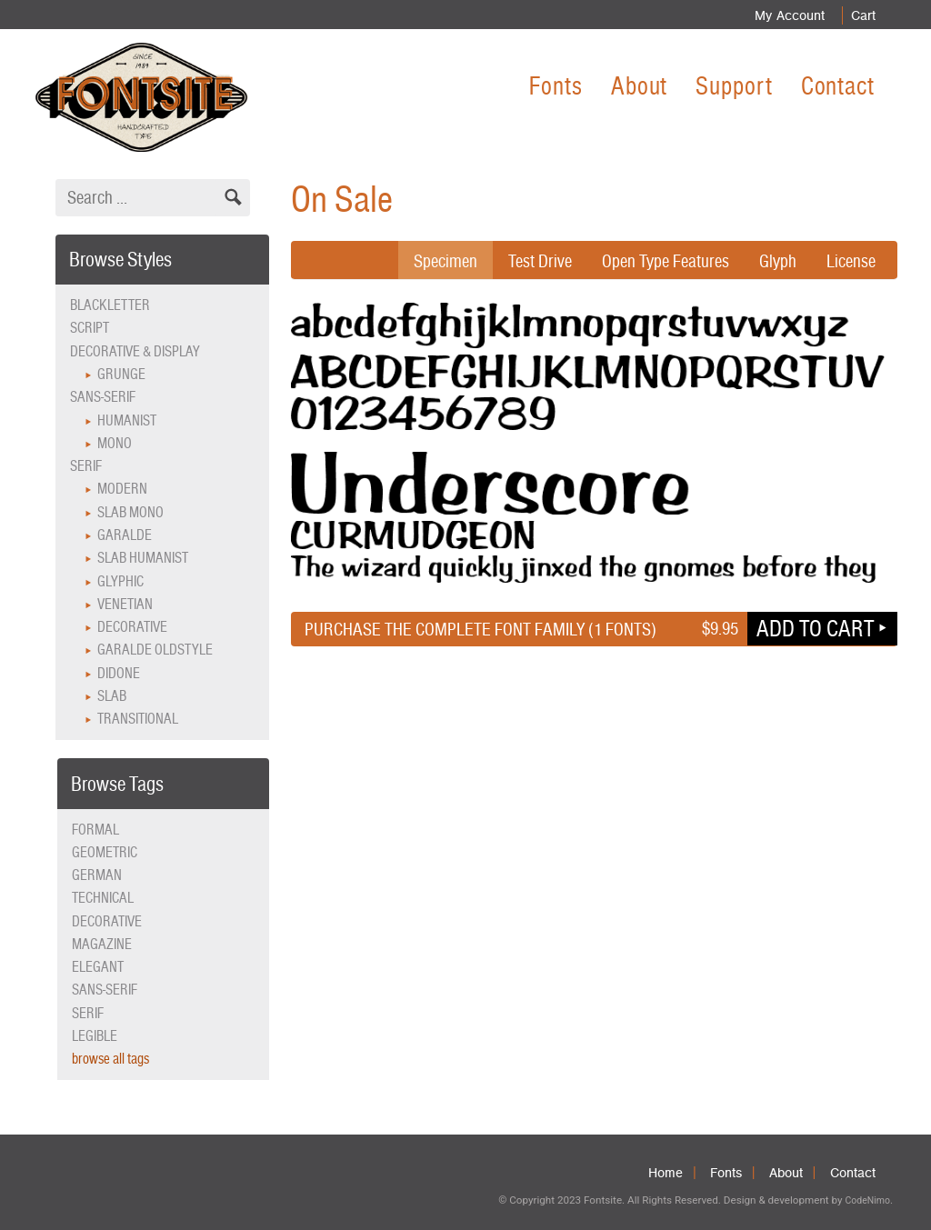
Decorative (132, 626)
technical (103, 897)
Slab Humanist (142, 557)
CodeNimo (867, 1200)
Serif (86, 466)
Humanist (126, 420)
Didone (118, 673)
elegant (98, 966)
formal (95, 829)
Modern (122, 488)
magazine (102, 944)
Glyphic (120, 581)
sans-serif (104, 989)
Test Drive (540, 261)
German (97, 875)
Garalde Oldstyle (155, 649)
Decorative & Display (135, 351)
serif (88, 1013)
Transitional (137, 718)
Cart (862, 15)
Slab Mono (130, 512)
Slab (111, 696)
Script (89, 327)
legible (94, 1036)
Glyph (777, 261)
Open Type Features (665, 261)
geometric (104, 852)
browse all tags (110, 1058)
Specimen (445, 261)
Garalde (124, 535)
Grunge (121, 374)
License (851, 261)
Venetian (125, 604)
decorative (107, 921)
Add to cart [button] (815, 628)
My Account (787, 15)
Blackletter (110, 305)
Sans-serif (102, 396)
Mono (114, 443)
